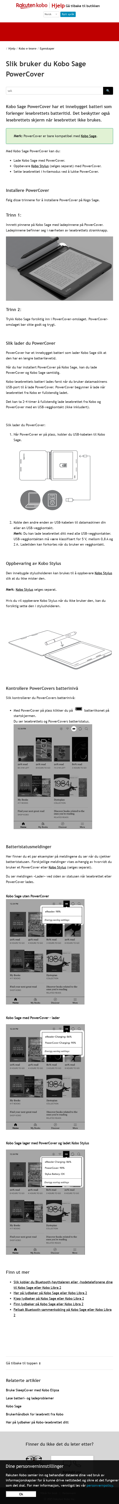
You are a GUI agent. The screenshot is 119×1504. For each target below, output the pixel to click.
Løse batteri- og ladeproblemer (30, 1398)
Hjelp (11, 48)
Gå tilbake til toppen (23, 1363)
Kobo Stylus (40, 166)
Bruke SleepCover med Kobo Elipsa (32, 1390)
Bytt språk (68, 14)
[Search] (54, 91)
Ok (21, 1494)
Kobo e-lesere (27, 48)
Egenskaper (47, 48)
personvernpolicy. (100, 1485)
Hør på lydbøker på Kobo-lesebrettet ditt (37, 1422)
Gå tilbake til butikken (82, 6)
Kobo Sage (88, 136)
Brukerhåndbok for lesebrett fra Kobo (34, 1414)
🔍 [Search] (108, 91)
